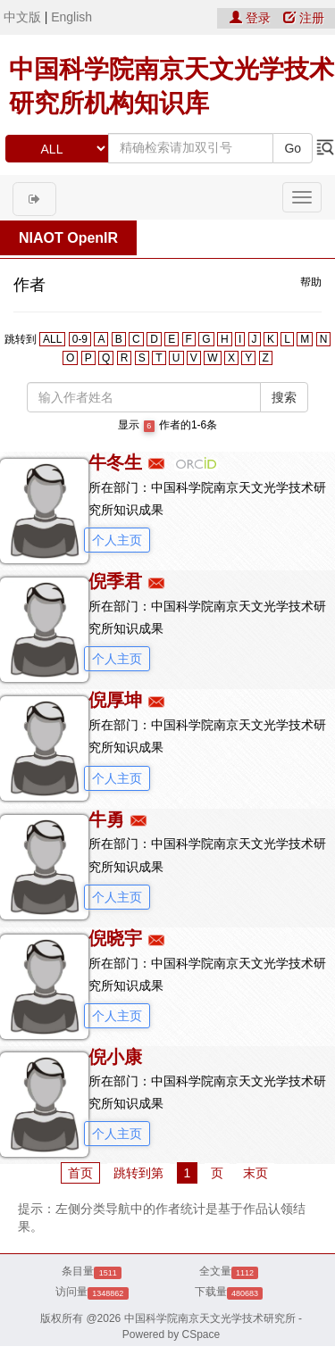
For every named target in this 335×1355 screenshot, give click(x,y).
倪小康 (115, 1057)
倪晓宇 (115, 938)
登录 (252, 18)
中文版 (22, 17)
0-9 (80, 339)
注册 (303, 18)
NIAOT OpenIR (68, 237)
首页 (80, 1173)
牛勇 (106, 819)
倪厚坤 (115, 700)
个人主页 (117, 540)
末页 (255, 1173)
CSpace (201, 1334)
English (71, 17)
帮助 (311, 281)
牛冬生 (115, 462)
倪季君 (115, 581)
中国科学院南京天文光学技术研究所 (210, 1318)
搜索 (284, 397)
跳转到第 (138, 1173)
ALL (52, 339)
